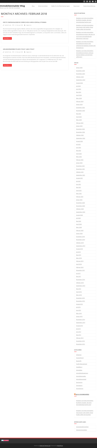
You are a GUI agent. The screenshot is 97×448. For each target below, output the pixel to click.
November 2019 (80, 239)
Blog (33, 6)
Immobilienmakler (81, 376)
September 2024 (80, 80)
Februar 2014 (79, 338)
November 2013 (80, 344)
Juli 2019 (78, 252)
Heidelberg (79, 367)
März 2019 (79, 258)
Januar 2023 (79, 126)
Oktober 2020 (80, 209)
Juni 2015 (78, 310)
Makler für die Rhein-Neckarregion (60, 6)
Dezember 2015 (80, 298)
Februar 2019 (79, 261)
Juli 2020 (78, 218)
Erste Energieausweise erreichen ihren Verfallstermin (24, 22)
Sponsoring (79, 382)
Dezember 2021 (80, 166)
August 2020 (79, 215)
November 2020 (80, 206)
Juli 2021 (78, 181)
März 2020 (79, 227)
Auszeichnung (80, 358)
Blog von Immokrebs (82, 394)
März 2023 (79, 120)
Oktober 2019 (80, 243)
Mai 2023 (78, 114)
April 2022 (79, 153)
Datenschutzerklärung (89, 6)
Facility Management (81, 364)
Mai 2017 (78, 276)
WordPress (60, 445)
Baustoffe (78, 361)
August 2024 (79, 83)
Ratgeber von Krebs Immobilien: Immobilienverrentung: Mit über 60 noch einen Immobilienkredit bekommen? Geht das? (85, 35)
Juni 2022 (78, 147)
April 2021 (79, 190)
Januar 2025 (79, 67)
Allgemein (28, 25)
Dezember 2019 (80, 236)
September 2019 (80, 246)
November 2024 (80, 74)
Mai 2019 (78, 255)
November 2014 (80, 319)
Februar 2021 (79, 196)
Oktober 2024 (80, 77)
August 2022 (79, 141)
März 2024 (79, 98)
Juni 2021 (78, 184)
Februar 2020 (79, 230)
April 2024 (79, 95)
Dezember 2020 (80, 203)
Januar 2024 (79, 104)
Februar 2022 (79, 160)
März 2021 (79, 193)
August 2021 (79, 178)
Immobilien (79, 370)
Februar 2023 (79, 123)
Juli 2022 (78, 144)
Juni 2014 (78, 332)
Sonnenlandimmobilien (82, 427)
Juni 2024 (78, 89)
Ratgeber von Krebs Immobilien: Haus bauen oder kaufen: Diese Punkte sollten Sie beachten (84, 27)
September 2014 (80, 322)
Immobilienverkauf (81, 379)
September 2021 (80, 175)
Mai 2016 (78, 289)
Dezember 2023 (80, 107)
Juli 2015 (78, 307)
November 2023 (80, 110)
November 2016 (80, 279)
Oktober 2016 (80, 283)
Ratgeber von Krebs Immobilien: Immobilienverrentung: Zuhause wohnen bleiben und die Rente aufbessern (84, 54)
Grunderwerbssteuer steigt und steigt (18, 49)
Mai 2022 (78, 150)
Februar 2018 (79, 267)
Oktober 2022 (80, 135)
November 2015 (80, 301)
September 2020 (80, 212)
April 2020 (79, 224)
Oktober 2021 (80, 172)
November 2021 (80, 169)
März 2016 (79, 295)
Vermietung (79, 385)
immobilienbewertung (82, 373)
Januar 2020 (79, 233)
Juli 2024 (78, 86)
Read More (7, 38)
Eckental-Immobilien (81, 430)
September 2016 (80, 286)
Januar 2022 (79, 163)
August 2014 (79, 326)
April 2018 (79, 264)
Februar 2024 (79, 101)
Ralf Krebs (8, 25)
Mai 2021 (78, 187)
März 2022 (79, 157)
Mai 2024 (78, 92)
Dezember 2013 (80, 341)
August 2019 (79, 249)
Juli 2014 (78, 329)
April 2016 (79, 292)
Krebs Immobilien (43, 6)
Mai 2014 (78, 335)
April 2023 (79, 117)
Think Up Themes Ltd (44, 445)
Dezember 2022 (80, 129)
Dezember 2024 (80, 71)
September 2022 (80, 138)
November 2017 (80, 270)
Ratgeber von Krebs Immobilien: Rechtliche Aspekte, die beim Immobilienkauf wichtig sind (84, 20)
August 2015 (79, 304)
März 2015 (79, 313)
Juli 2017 (78, 273)
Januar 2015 (79, 316)
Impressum (77, 6)
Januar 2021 (79, 200)
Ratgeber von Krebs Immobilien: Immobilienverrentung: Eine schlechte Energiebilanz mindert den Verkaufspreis (86, 45)
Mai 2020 (78, 221)
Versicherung (79, 388)
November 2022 (80, 132)
